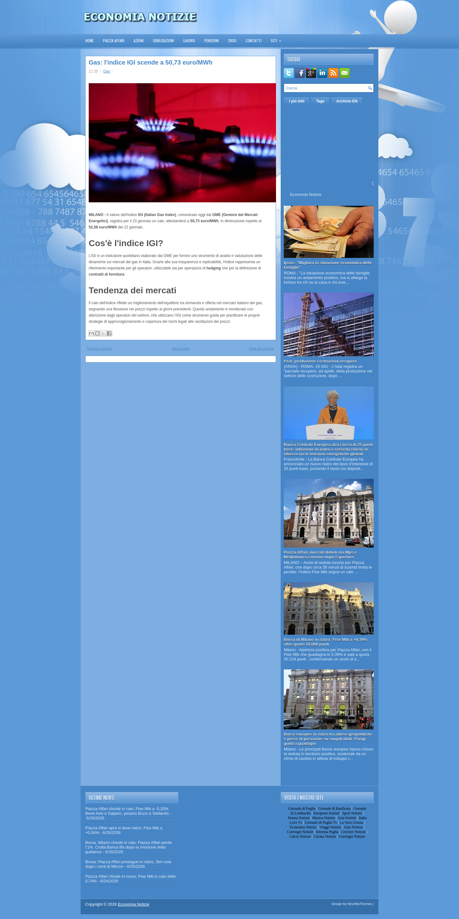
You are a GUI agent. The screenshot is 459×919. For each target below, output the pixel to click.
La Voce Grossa (351, 822)
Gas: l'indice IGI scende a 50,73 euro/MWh (150, 62)
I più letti (296, 101)
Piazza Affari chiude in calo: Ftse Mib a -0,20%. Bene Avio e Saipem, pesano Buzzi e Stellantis (127, 811)
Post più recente (99, 348)
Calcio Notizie (300, 836)
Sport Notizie (352, 813)
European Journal (326, 813)
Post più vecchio (261, 348)
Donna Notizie (299, 818)
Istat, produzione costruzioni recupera (320, 361)
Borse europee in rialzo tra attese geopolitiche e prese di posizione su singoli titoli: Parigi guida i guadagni (328, 739)
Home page (180, 348)
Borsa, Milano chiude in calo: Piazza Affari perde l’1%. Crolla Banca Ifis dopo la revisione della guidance (128, 847)
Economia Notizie (305, 194)
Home (89, 40)
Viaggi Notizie (330, 827)
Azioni (139, 40)
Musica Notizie (323, 818)
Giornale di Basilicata (334, 808)
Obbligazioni (163, 40)
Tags (320, 101)
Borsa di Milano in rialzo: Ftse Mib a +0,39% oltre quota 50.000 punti (325, 641)
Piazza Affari (113, 40)
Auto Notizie (353, 827)
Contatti (253, 40)
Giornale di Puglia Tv (321, 822)
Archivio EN (346, 101)
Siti (278, 38)
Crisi (232, 40)
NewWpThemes (360, 904)
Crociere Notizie (353, 832)
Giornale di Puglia (301, 808)
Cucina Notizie (325, 836)
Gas (106, 71)
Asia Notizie (346, 818)
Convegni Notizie (300, 832)
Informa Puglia (327, 832)
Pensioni (211, 40)
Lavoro (189, 40)
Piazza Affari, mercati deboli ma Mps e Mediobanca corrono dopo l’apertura (320, 554)
